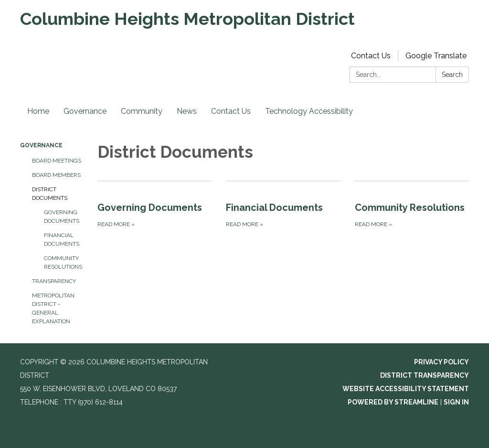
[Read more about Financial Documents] (283, 205)
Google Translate (436, 55)
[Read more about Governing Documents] (154, 205)
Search (452, 74)
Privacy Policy (441, 362)
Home (38, 111)
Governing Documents (61, 216)
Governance (85, 111)
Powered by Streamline (393, 402)
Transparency (54, 281)
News (187, 111)
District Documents (49, 193)
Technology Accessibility (309, 111)
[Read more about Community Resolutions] (412, 205)
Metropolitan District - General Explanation (53, 308)
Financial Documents (61, 239)
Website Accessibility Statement (405, 389)
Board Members (56, 175)
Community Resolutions (63, 262)
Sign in (456, 402)
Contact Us (371, 55)
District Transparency (424, 375)
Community (141, 111)
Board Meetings (56, 160)
